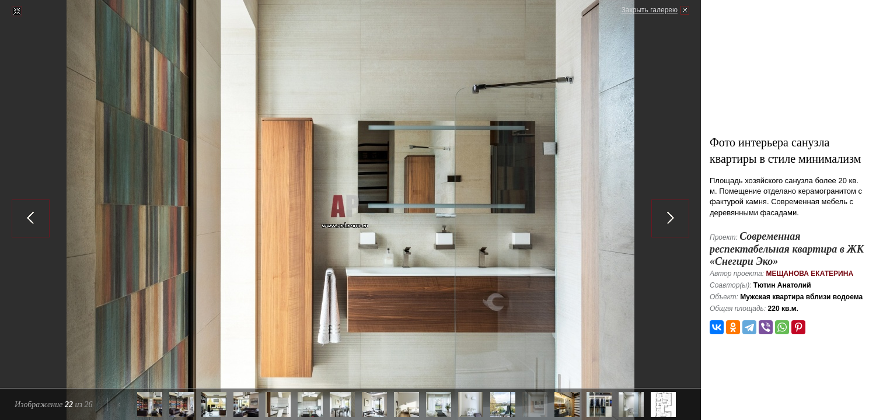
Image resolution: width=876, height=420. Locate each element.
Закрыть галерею (650, 10)
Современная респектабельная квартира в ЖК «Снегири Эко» (787, 248)
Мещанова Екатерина (809, 274)
